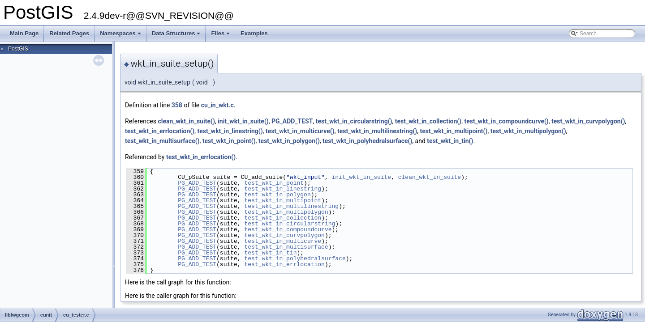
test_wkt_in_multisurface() (162, 140)
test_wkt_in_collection (282, 218)
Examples (254, 33)
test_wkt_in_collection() (428, 121)
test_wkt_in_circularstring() (354, 121)
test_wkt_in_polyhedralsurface (294, 258)
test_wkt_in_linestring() (229, 131)
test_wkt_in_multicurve (282, 241)
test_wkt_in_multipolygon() (528, 131)
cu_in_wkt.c (217, 105)
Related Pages (69, 33)
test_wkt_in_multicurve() (300, 131)
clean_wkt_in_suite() (186, 121)
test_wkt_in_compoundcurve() (506, 121)
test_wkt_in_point (274, 183)
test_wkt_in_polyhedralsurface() (367, 140)
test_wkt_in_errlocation (284, 264)
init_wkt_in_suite (361, 177)
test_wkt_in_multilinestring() (377, 131)
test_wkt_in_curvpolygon (284, 235)
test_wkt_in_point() (229, 140)
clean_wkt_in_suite (429, 177)
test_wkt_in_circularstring (289, 224)
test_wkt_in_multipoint (282, 200)
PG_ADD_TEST (292, 121)
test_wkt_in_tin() (450, 140)
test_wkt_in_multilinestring (291, 206)
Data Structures (177, 36)
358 (177, 105)
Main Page (24, 33)
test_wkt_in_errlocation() (159, 131)
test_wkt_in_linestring (282, 189)
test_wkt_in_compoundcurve (287, 229)
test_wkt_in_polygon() (289, 140)
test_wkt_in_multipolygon (286, 212)
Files (221, 36)
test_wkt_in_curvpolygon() (588, 121)
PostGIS (18, 49)
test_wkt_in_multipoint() (453, 131)
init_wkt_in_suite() (243, 121)
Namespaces (121, 36)
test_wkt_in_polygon (277, 195)
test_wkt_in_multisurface (286, 247)
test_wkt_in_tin (270, 253)
